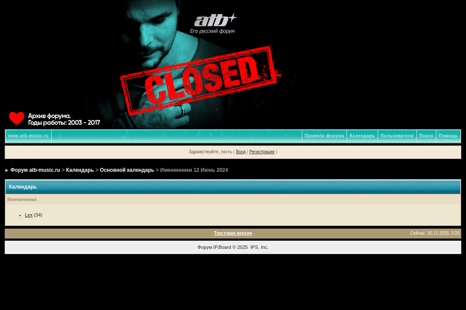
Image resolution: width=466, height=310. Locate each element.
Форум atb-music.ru (35, 170)
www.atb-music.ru (28, 135)
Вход (241, 151)
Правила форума (324, 135)
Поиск (426, 135)
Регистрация (261, 151)
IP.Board (222, 247)
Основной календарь (127, 170)
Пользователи (397, 135)
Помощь (448, 135)
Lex (29, 214)
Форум (204, 247)
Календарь (362, 135)
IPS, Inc (258, 247)
